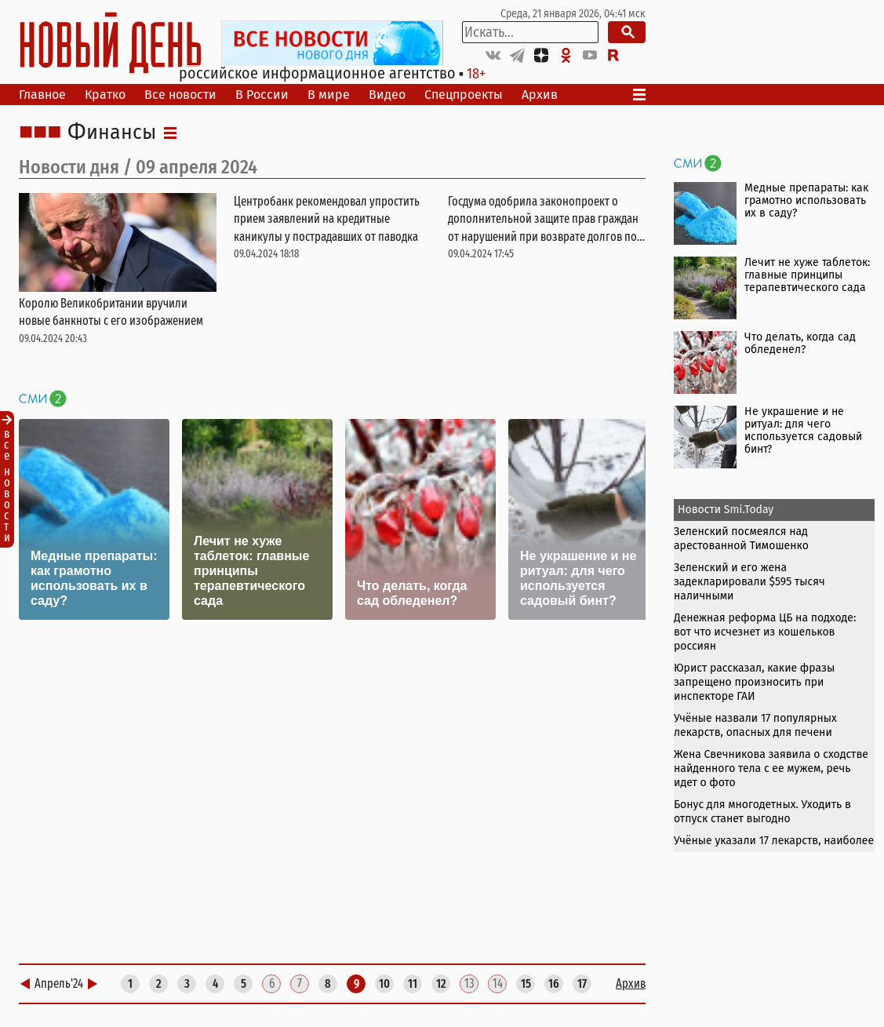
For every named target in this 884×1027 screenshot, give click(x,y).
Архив (540, 94)
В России (262, 94)
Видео (387, 94)
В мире (328, 94)
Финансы (111, 132)
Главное (42, 94)
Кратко (105, 94)
